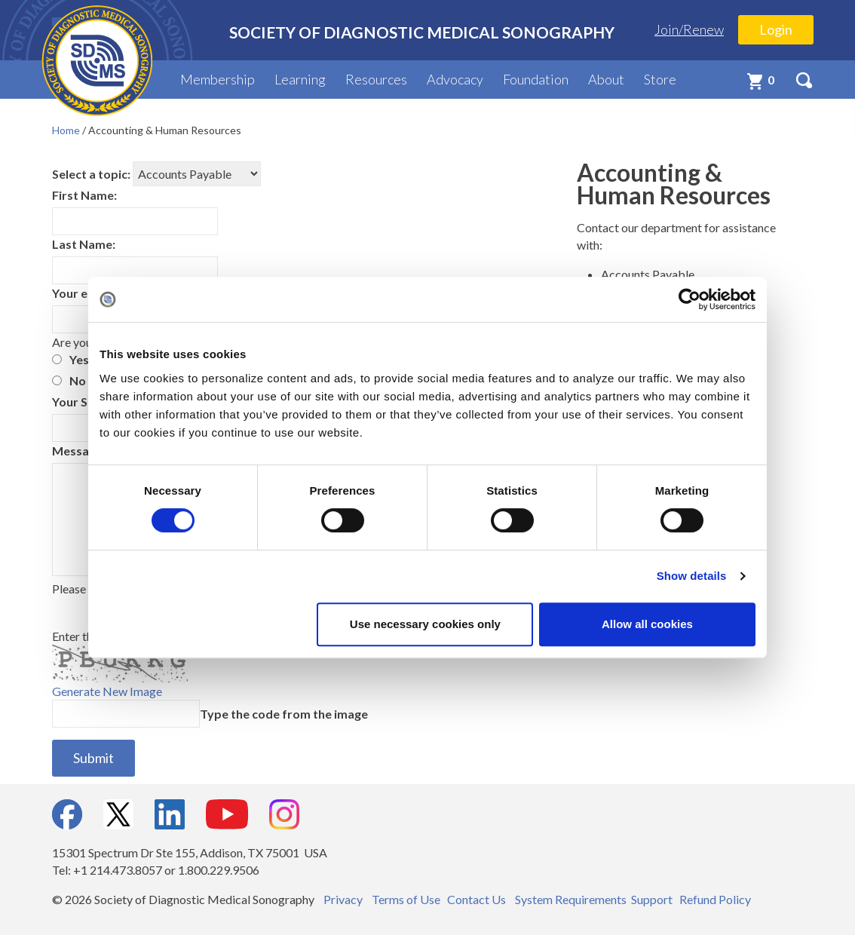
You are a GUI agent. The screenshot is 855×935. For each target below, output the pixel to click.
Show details (692, 575)
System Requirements (571, 899)
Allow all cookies (647, 624)
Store (660, 79)
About (606, 79)
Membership (217, 79)
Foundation (535, 79)
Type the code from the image (284, 714)
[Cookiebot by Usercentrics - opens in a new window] (689, 299)
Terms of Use (406, 899)
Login (775, 29)
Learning (300, 79)
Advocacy (455, 79)
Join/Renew (689, 29)
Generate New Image (107, 691)
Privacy (343, 899)
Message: (79, 450)
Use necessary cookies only (425, 624)
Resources (376, 79)
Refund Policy (715, 899)
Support (652, 899)
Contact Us (476, 899)
